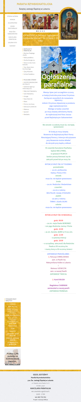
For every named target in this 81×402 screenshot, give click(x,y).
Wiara (25, 101)
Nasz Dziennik (28, 99)
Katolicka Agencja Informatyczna (28, 87)
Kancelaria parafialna (12, 38)
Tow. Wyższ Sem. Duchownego (28, 68)
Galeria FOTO (12, 42)
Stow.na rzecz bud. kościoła (29, 63)
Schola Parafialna (29, 74)
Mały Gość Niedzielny (30, 91)
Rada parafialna (28, 57)
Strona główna (12, 16)
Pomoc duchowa (29, 104)
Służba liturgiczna (29, 60)
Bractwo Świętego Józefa (29, 54)
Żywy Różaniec (28, 71)
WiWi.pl (46, 399)
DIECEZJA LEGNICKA (30, 107)
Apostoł (26, 112)
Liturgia (26, 96)
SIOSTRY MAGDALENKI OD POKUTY (30, 83)
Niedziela (26, 114)
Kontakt (12, 46)
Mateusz (26, 109)
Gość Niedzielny (29, 94)
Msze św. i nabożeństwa (12, 33)
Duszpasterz (12, 23)
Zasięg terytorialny (12, 27)
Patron (12, 19)
